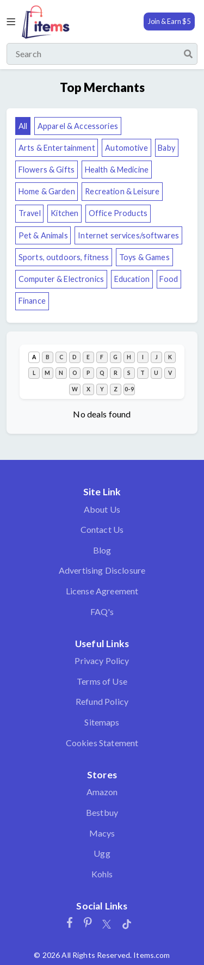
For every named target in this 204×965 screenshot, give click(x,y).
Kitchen (64, 213)
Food (168, 279)
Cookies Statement (102, 742)
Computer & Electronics (61, 279)
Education (132, 279)
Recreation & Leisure (122, 191)
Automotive (126, 147)
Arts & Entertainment (56, 147)
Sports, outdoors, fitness (63, 257)
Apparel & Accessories (78, 126)
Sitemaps (101, 722)
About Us (102, 509)
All (22, 126)
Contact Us (102, 529)
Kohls (102, 874)
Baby (166, 147)
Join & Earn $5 (169, 21)
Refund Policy (102, 701)
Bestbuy (102, 812)
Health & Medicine (117, 169)
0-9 (129, 389)
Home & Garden (46, 191)
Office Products (118, 213)
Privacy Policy (102, 660)
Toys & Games (144, 257)
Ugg (102, 853)
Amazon (102, 791)
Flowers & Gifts (46, 169)
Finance (32, 300)
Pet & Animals (43, 235)
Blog (102, 550)
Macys (102, 833)
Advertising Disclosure (102, 570)
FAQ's (102, 611)
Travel (29, 213)
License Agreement (102, 591)
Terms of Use (102, 681)
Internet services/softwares (128, 235)
